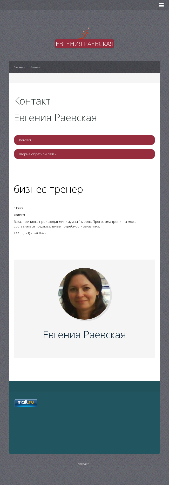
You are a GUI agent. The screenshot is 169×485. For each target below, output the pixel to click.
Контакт (25, 140)
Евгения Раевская (84, 334)
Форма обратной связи (38, 154)
